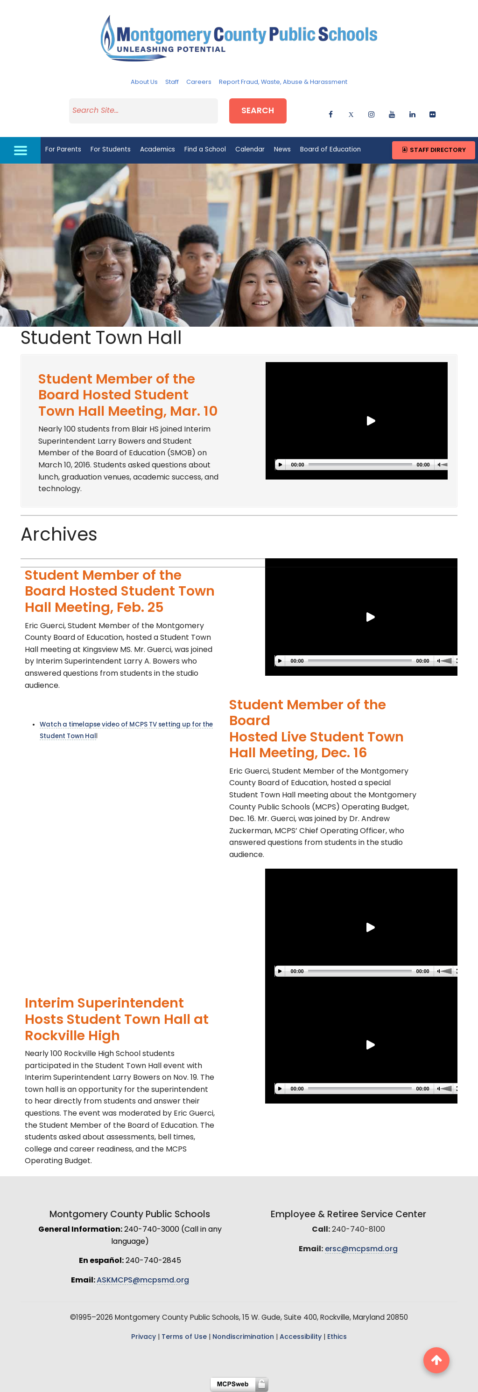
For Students (111, 150)
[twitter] (351, 113)
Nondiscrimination (243, 1337)
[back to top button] (436, 1360)
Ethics (337, 1337)
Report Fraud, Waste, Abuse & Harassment (283, 82)
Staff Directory (433, 150)
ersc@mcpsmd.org (361, 1249)
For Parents (63, 150)
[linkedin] (412, 113)
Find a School (205, 150)
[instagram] (371, 113)
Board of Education (330, 150)
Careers (198, 82)
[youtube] (392, 113)
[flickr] (432, 113)
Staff (172, 82)
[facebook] (330, 113)
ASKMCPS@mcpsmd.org (143, 1280)
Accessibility (301, 1337)
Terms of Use (184, 1337)
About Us (144, 82)
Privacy (143, 1337)
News (282, 150)
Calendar (250, 150)
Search (257, 111)
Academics (157, 150)
